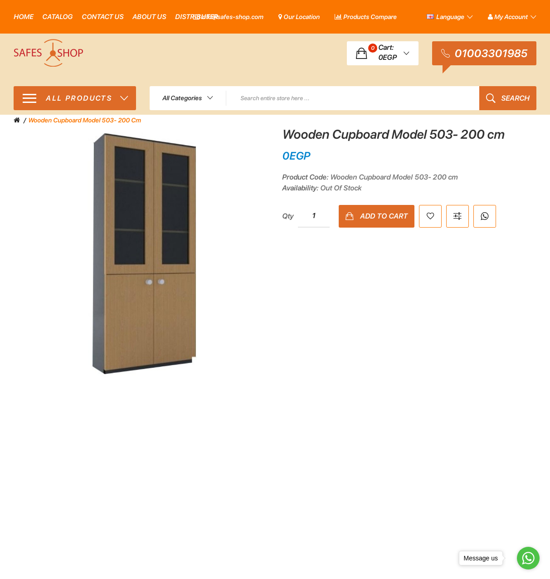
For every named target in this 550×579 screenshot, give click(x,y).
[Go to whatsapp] (528, 558)
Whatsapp (484, 216)
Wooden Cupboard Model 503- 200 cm (84, 120)
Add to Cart (384, 216)
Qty (287, 216)
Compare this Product (457, 216)
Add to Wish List (430, 216)
